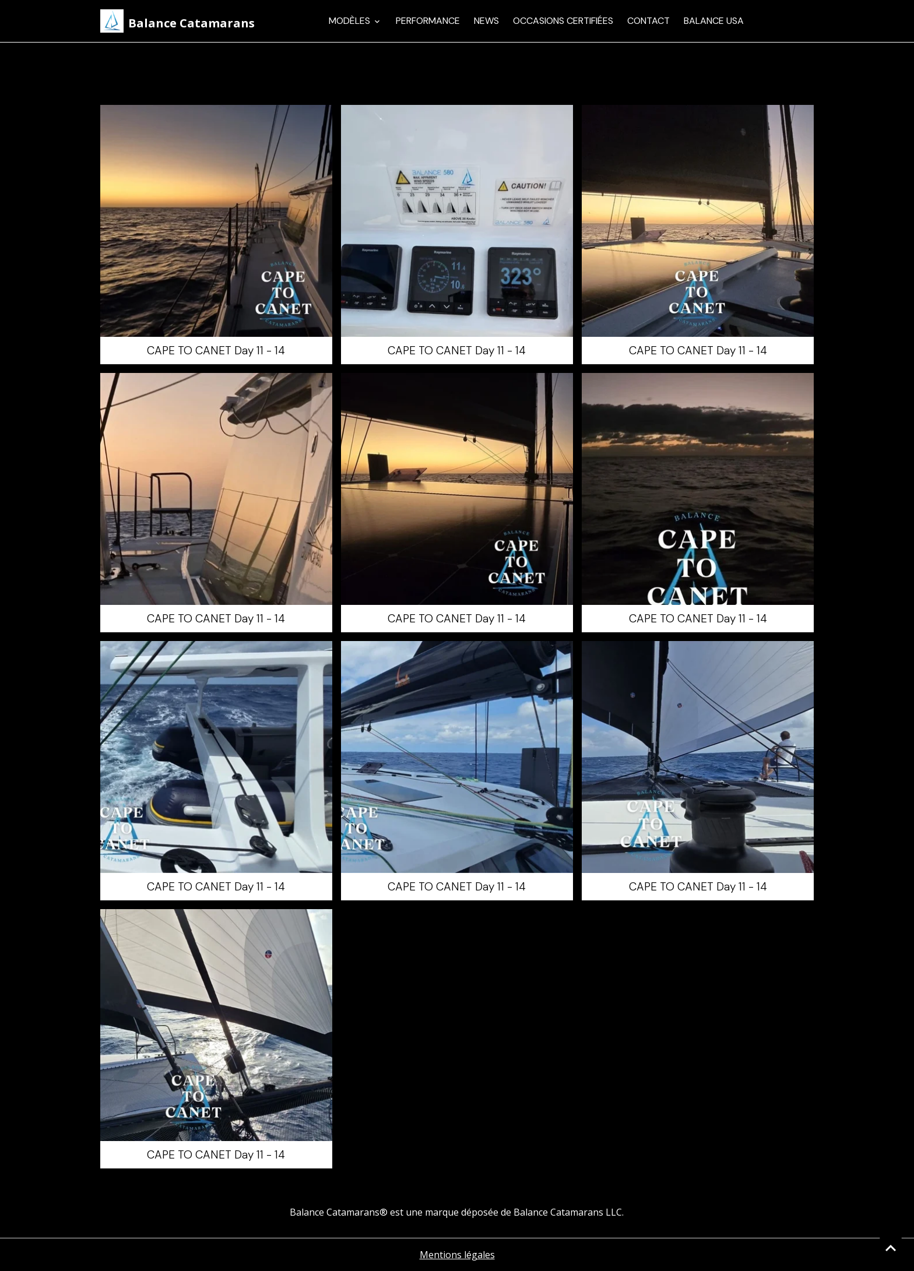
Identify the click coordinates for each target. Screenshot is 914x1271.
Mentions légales (457, 1254)
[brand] (177, 21)
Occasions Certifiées (563, 21)
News (486, 21)
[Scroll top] (890, 1247)
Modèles (350, 21)
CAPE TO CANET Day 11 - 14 (216, 350)
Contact (648, 21)
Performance (428, 21)
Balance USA (714, 21)
